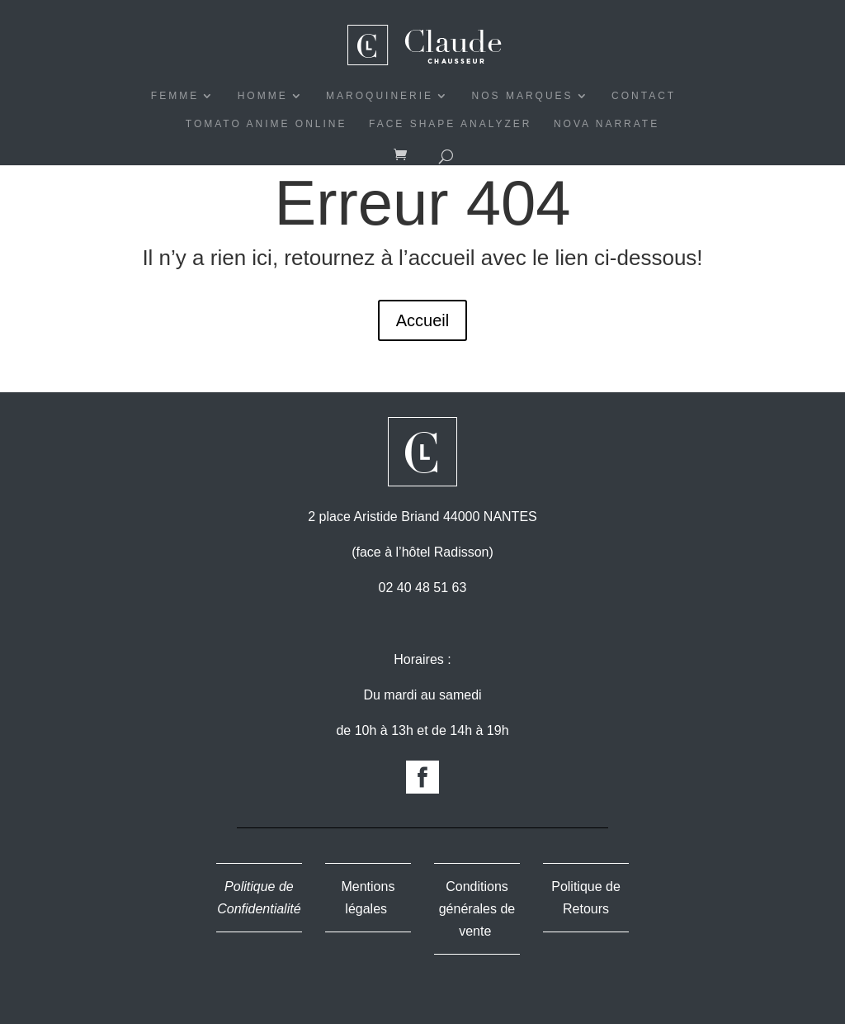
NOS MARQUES (523, 96)
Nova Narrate (606, 124)
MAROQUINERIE (379, 96)
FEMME (175, 96)
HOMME (263, 96)
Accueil (422, 320)
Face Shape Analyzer (450, 124)
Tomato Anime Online (266, 124)
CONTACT (643, 96)
